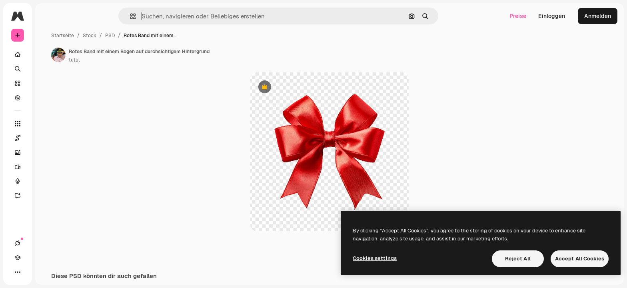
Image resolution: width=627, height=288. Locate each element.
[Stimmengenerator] (48, 181)
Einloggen (551, 16)
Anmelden (597, 16)
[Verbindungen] (17, 272)
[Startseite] (48, 54)
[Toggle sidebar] (78, 16)
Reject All (518, 258)
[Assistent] (48, 195)
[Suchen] (48, 68)
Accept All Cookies (579, 258)
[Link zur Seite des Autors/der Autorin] (119, 55)
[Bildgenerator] (48, 152)
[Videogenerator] (48, 166)
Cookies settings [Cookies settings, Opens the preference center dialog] (375, 258)
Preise (517, 16)
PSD (171, 35)
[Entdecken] (48, 97)
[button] (160, 16)
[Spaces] (48, 138)
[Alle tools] (48, 123)
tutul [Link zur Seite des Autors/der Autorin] (135, 60)
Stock (150, 35)
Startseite (123, 35)
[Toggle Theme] (46, 272)
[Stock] (48, 83)
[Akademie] (32, 272)
